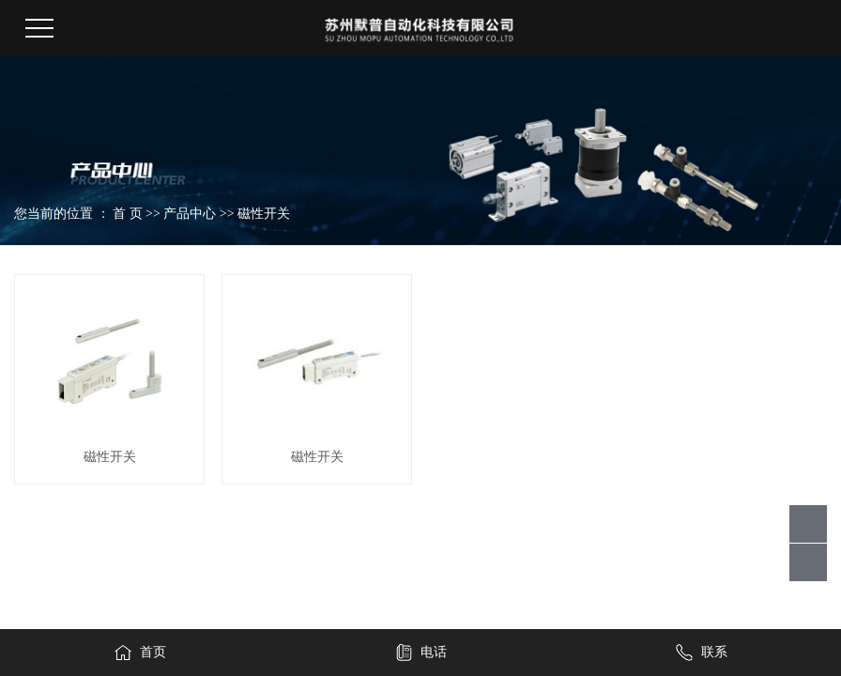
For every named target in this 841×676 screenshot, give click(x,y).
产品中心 (189, 214)
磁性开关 (263, 214)
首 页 (128, 214)
